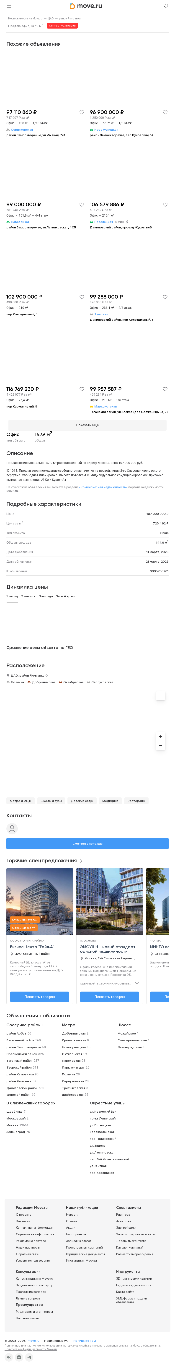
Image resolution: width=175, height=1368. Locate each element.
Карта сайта (125, 1289)
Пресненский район (21, 1052)
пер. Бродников (102, 1170)
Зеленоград (15, 1130)
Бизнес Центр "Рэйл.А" (32, 945)
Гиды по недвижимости (134, 1283)
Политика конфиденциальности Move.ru (31, 1347)
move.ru (34, 1338)
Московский (16, 1116)
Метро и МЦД (20, 799)
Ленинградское (130, 1045)
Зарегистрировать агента (135, 1232)
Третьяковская (73, 1086)
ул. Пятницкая (100, 1123)
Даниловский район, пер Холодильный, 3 (122, 319)
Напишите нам (84, 1338)
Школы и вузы (51, 799)
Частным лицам (27, 1316)
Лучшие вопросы (28, 1296)
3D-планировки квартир (134, 1276)
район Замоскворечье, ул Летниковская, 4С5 (41, 227)
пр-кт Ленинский (103, 1116)
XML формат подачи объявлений (131, 1298)
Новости (72, 1212)
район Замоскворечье (23, 1045)
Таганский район (19, 1059)
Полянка (17, 680)
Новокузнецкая (74, 1045)
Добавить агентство (131, 1239)
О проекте (23, 1212)
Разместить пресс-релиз (134, 1252)
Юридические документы (85, 1252)
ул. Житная (98, 1164)
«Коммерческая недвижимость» (103, 485)
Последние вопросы (31, 1289)
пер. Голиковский (103, 1136)
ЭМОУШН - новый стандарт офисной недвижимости (108, 947)
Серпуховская (102, 680)
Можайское (127, 1031)
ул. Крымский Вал (103, 1109)
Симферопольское (132, 1038)
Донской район (18, 1093)
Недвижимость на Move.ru (25, 18)
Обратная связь (27, 1252)
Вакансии (23, 1219)
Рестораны (136, 799)
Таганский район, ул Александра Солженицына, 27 (129, 412)
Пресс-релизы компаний (84, 1245)
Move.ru (137, 1343)
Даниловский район (22, 1086)
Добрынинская (43, 680)
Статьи (71, 1219)
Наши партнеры (28, 1245)
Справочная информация (35, 1232)
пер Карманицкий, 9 (21, 406)
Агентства (123, 1219)
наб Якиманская (102, 1130)
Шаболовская (72, 1093)
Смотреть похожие (87, 842)
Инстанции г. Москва (81, 1258)
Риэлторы (123, 1212)
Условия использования (33, 1258)
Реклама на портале (31, 1239)
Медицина (110, 799)
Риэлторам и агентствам (34, 1310)
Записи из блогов (79, 1239)
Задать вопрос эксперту (34, 1283)
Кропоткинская (74, 1038)
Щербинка (14, 1109)
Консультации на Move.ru (34, 1276)
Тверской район (19, 1065)
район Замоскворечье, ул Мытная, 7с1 (35, 135)
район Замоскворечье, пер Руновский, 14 (122, 135)
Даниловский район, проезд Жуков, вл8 (121, 227)
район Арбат (16, 1031)
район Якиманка (70, 18)
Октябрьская (73, 680)
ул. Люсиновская (102, 1150)
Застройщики (126, 1226)
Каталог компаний (130, 1245)
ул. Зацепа (98, 1143)
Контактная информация (34, 1226)
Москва (12, 1123)
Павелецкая (71, 1059)
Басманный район (20, 1038)
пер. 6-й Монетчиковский (109, 1157)
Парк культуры (73, 1065)
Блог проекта (76, 1232)
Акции (70, 1226)
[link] (25, 18)
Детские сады (82, 799)
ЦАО (51, 18)
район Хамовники (20, 1072)
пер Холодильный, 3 (22, 314)
